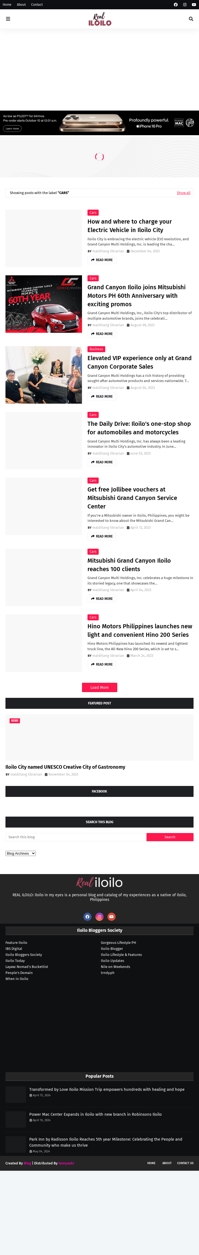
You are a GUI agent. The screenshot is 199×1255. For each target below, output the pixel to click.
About (21, 5)
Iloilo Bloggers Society (23, 955)
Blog (27, 1163)
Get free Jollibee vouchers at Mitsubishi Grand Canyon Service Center (132, 498)
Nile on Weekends (115, 967)
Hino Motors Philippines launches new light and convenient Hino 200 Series (139, 630)
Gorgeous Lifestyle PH (118, 943)
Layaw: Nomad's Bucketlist (26, 967)
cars (93, 213)
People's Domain (19, 973)
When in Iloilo (16, 979)
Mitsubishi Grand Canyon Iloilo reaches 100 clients (129, 565)
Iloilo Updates (112, 961)
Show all (184, 193)
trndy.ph (108, 973)
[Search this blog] (76, 837)
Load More (99, 687)
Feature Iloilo (16, 943)
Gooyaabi (66, 1163)
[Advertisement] (100, 69)
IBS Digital (13, 949)
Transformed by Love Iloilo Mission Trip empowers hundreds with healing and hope (107, 1089)
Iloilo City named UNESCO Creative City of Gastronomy (65, 767)
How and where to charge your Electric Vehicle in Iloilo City (129, 226)
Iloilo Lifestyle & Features (121, 955)
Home (7, 5)
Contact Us (185, 1163)
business (96, 349)
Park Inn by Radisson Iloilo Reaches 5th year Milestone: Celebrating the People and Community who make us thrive (105, 1142)
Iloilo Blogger (112, 949)
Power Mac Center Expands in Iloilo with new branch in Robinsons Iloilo (95, 1114)
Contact (37, 5)
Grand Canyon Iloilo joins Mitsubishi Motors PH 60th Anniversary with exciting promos (136, 296)
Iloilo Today (15, 961)
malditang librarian (108, 251)
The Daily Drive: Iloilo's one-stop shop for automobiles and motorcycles (139, 428)
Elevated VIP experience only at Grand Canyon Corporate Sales (139, 362)
